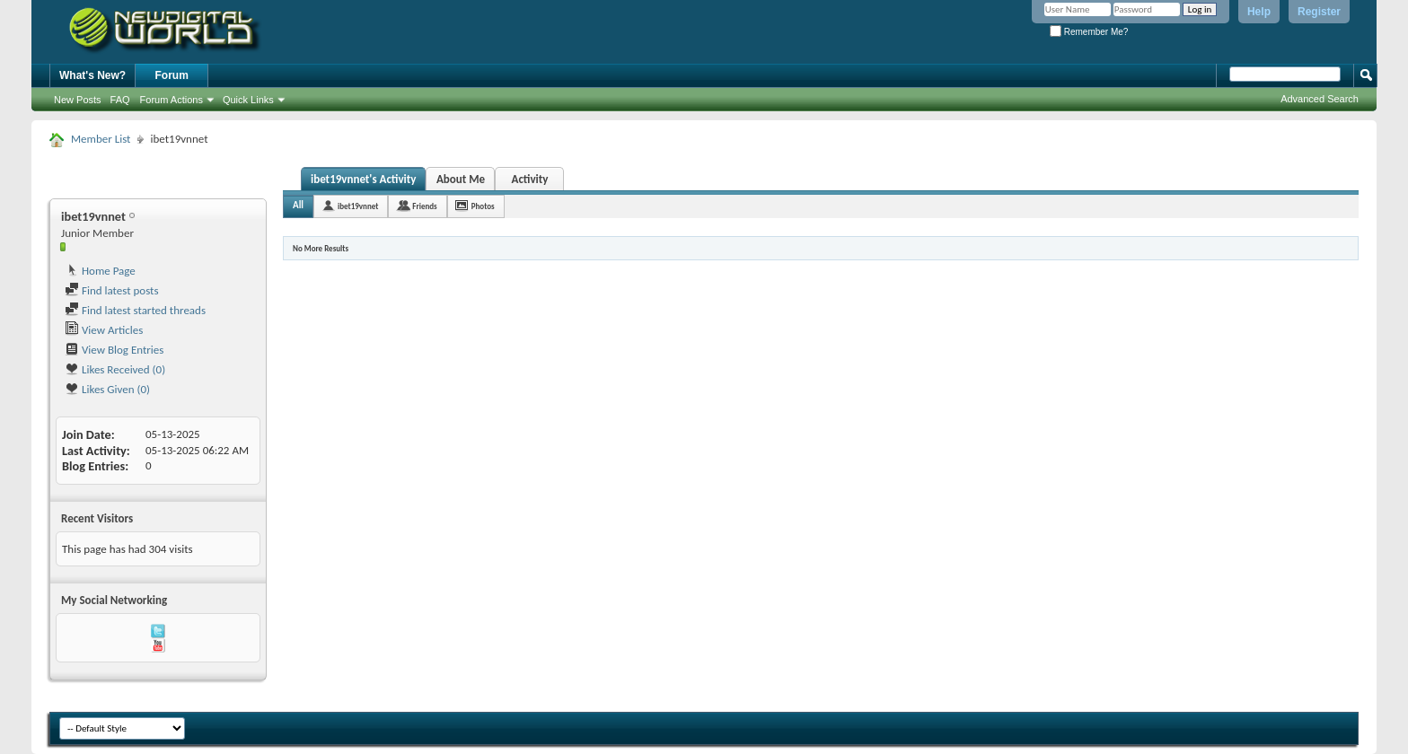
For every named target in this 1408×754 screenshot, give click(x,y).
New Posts (77, 99)
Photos (483, 206)
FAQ (120, 99)
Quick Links (248, 99)
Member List (100, 138)
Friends (424, 206)
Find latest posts (112, 290)
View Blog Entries (114, 349)
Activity (530, 179)
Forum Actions (171, 99)
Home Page (100, 270)
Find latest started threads (135, 310)
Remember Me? (1089, 32)
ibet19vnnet (358, 206)
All (298, 205)
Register (1319, 11)
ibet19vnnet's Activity (363, 179)
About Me (460, 179)
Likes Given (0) (107, 389)
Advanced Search (1319, 98)
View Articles (104, 330)
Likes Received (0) (115, 369)
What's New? (92, 75)
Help (1259, 11)
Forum (172, 75)
